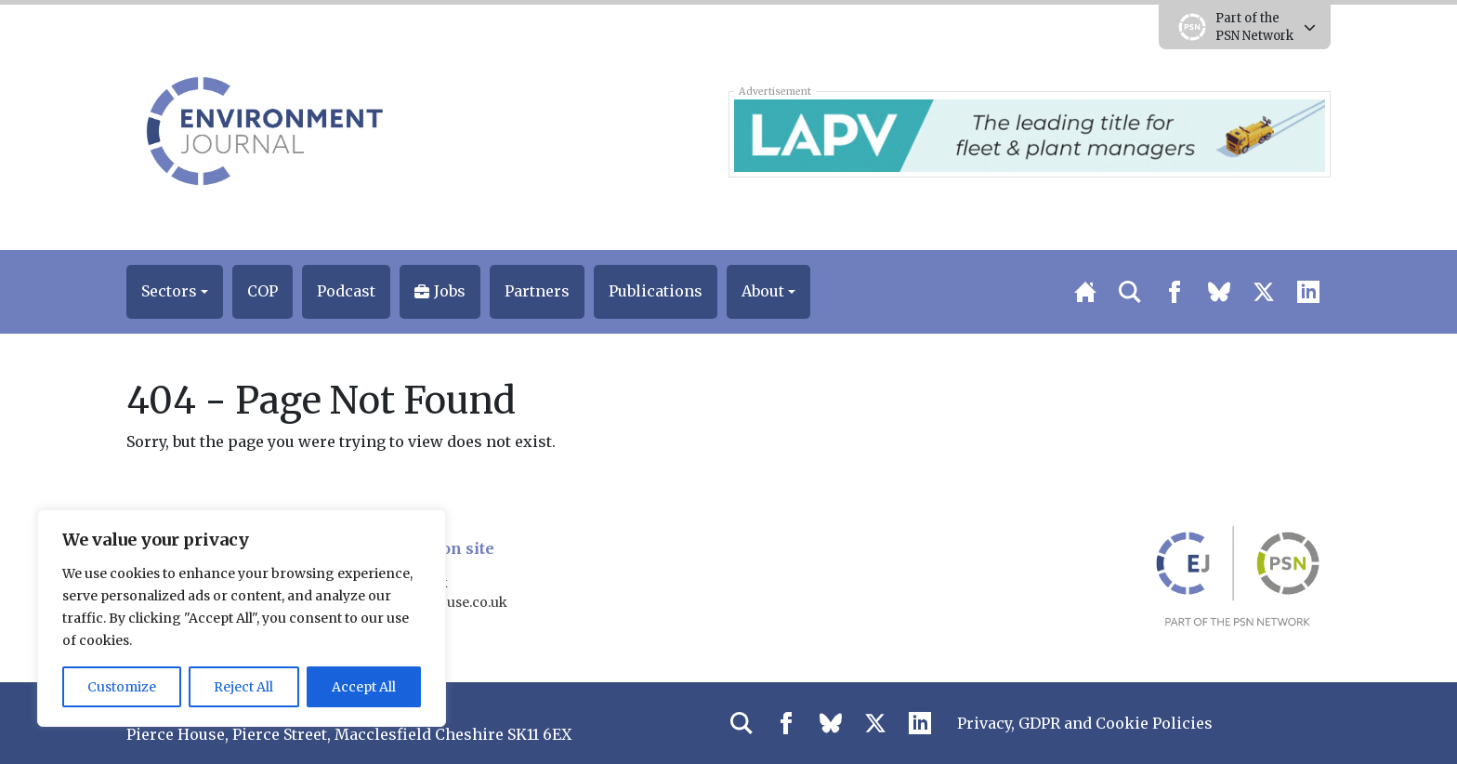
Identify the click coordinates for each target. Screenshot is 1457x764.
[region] (241, 618)
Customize (121, 686)
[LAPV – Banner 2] (1029, 134)
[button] (174, 292)
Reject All (243, 686)
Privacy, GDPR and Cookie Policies (1085, 723)
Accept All (364, 686)
